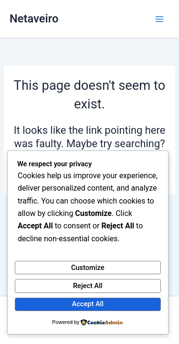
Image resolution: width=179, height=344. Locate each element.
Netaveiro (34, 18)
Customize (88, 267)
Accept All (88, 304)
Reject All (88, 285)
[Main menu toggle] (159, 19)
